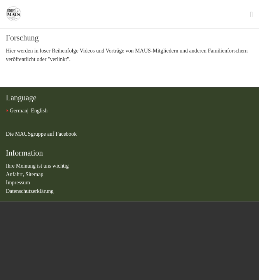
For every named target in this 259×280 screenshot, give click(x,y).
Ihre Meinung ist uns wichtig (37, 166)
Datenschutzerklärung (30, 191)
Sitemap (35, 174)
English (39, 111)
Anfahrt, (16, 174)
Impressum (18, 183)
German (18, 111)
